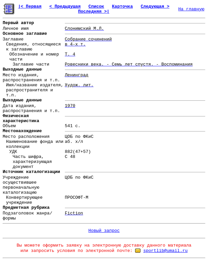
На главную (191, 9)
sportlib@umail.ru (165, 250)
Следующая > (155, 6)
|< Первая (29, 6)
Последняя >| (93, 11)
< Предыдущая (65, 6)
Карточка (122, 6)
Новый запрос (104, 230)
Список (96, 6)
